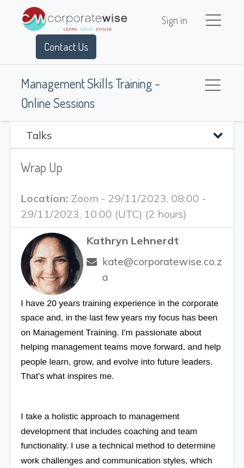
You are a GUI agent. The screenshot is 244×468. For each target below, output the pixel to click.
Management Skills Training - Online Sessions (90, 93)
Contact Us (66, 46)
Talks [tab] (39, 135)
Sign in (174, 20)
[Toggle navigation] (212, 85)
